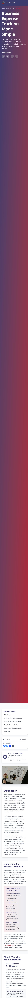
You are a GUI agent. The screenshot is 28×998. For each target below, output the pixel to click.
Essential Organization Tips (11, 725)
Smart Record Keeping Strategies (13, 728)
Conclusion (7, 731)
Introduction (7, 715)
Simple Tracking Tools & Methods (13, 721)
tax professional (9, 945)
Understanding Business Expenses (13, 718)
